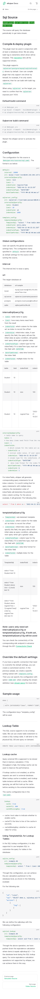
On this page (33, 9)
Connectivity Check (24, 646)
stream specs (19, 683)
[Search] (30, 3)
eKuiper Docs (10, 3)
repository (18, 58)
